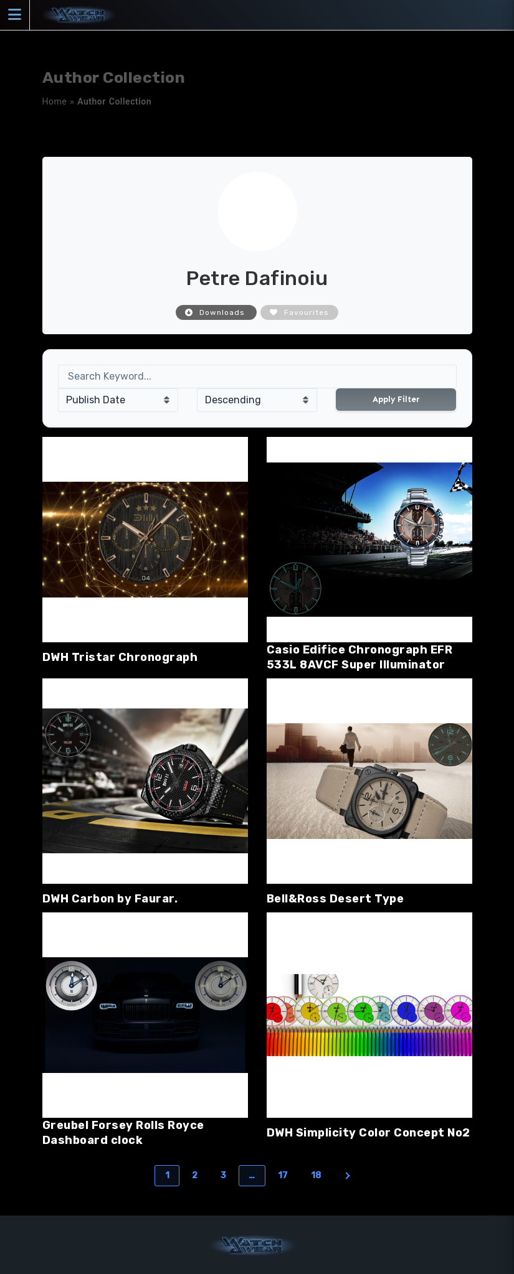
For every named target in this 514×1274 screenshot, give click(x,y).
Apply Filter (396, 399)
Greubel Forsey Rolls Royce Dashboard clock (123, 1132)
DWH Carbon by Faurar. (110, 899)
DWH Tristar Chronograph (120, 657)
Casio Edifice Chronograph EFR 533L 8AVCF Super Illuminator (360, 657)
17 (283, 1175)
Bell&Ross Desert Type (335, 899)
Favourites (299, 312)
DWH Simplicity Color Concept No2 (368, 1133)
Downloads (216, 312)
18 (316, 1175)
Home (54, 101)
